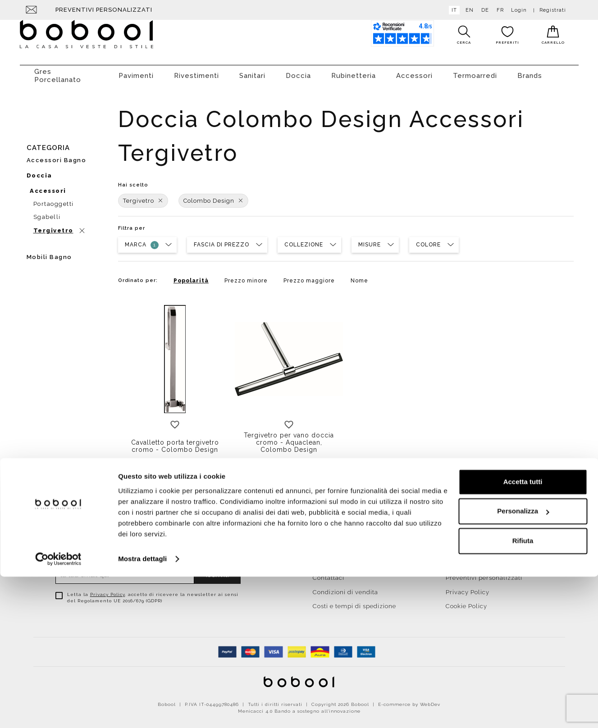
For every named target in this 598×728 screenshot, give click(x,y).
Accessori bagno (57, 155)
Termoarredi (475, 71)
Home (322, 544)
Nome (359, 276)
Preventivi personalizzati (103, 9)
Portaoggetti (53, 199)
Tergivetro (143, 196)
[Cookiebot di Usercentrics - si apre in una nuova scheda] (58, 710)
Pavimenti (136, 71)
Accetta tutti (523, 633)
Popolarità (191, 276)
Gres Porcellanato (57, 71)
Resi (452, 544)
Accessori (414, 71)
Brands (529, 71)
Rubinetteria (353, 71)
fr (498, 10)
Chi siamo (328, 559)
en (468, 10)
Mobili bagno (49, 252)
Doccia (298, 71)
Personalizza (523, 662)
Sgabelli (47, 212)
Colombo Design (213, 196)
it (452, 10)
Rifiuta (523, 692)
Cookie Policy (466, 601)
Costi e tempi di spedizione (354, 601)
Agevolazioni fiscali (476, 559)
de (483, 10)
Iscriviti (217, 570)
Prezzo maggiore (309, 276)
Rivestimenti (196, 71)
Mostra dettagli (142, 710)
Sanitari (252, 71)
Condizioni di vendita (345, 587)
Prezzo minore (246, 276)
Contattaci (328, 573)
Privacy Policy (107, 589)
